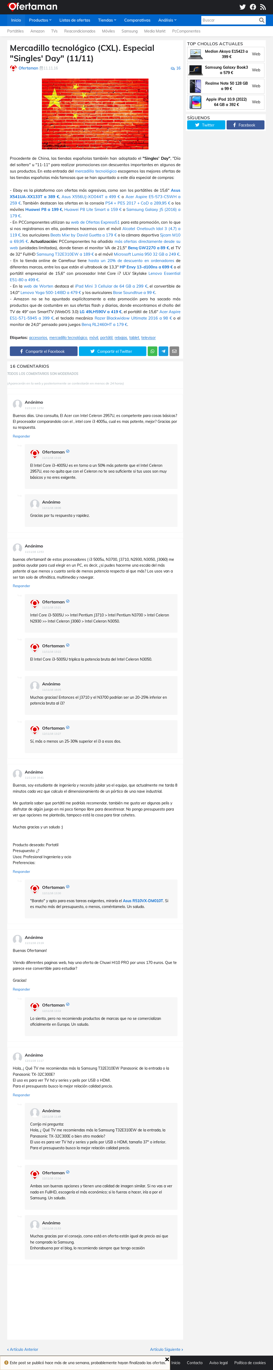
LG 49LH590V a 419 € (101, 311)
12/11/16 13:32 (51, 1011)
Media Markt (155, 31)
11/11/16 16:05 (51, 690)
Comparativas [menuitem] (137, 20)
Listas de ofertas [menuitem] (74, 20)
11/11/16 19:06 (51, 508)
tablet (134, 338)
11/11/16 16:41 (34, 777)
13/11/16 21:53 (51, 1228)
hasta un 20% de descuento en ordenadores (131, 260)
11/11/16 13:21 (51, 607)
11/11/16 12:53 (34, 552)
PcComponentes (186, 31)
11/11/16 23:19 (34, 943)
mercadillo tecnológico (96, 171)
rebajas (121, 338)
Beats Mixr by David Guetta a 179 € (83, 235)
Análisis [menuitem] (165, 20)
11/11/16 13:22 (51, 651)
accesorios (38, 338)
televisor (148, 338)
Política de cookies (250, 1362)
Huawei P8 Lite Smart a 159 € (92, 209)
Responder (21, 436)
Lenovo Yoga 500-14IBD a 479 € (51, 292)
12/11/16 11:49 (51, 1116)
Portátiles (15, 31)
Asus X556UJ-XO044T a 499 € (91, 196)
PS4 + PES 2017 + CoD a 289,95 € (137, 203)
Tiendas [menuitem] (105, 20)
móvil (93, 338)
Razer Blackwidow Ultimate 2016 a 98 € (133, 318)
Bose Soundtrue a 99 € (134, 292)
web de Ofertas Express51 (95, 222)
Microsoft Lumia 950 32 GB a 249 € (146, 254)
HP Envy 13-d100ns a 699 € (146, 266)
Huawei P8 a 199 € (43, 209)
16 (178, 68)
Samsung (130, 31)
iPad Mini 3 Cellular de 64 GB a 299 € (111, 286)
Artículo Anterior (24, 1349)
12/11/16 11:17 (34, 1060)
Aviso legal (218, 1362)
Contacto (195, 1362)
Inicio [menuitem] (16, 20)
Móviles (108, 31)
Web (256, 54)
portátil (106, 338)
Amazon (37, 31)
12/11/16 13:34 (51, 1178)
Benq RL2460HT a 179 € (104, 324)
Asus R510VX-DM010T (143, 900)
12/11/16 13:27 (51, 733)
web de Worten (38, 286)
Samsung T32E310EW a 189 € (65, 254)
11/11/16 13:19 (51, 458)
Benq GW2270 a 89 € (148, 247)
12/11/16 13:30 (51, 893)
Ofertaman (53, 452)
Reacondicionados (79, 31)
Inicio (175, 1362)
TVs (54, 31)
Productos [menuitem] (38, 20)
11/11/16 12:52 (34, 408)
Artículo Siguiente (165, 1349)
